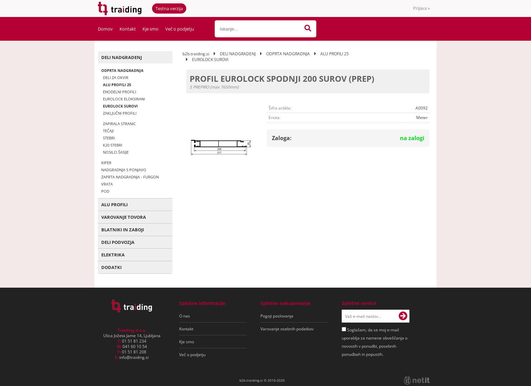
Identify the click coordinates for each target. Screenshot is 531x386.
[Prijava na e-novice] (403, 316)
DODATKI (111, 267)
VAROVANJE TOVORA (123, 217)
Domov (105, 29)
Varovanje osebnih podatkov (287, 329)
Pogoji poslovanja (276, 316)
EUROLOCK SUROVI (120, 106)
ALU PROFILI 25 (117, 84)
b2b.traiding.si (196, 54)
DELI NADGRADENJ (121, 57)
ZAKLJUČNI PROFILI (119, 113)
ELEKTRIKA (113, 255)
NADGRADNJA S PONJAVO (123, 169)
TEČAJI (108, 130)
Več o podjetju (179, 29)
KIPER (106, 162)
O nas (184, 316)
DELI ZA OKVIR (115, 77)
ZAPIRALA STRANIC (119, 123)
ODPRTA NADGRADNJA (122, 70)
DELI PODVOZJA (117, 242)
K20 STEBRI (112, 145)
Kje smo (150, 29)
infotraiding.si (134, 357)
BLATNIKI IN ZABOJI (122, 230)
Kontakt (128, 29)
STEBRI (109, 137)
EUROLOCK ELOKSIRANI (124, 98)
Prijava (421, 8)
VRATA (107, 184)
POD (105, 191)
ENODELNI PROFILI (119, 91)
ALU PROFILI (114, 204)
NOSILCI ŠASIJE (116, 152)
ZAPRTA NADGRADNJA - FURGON (130, 176)
